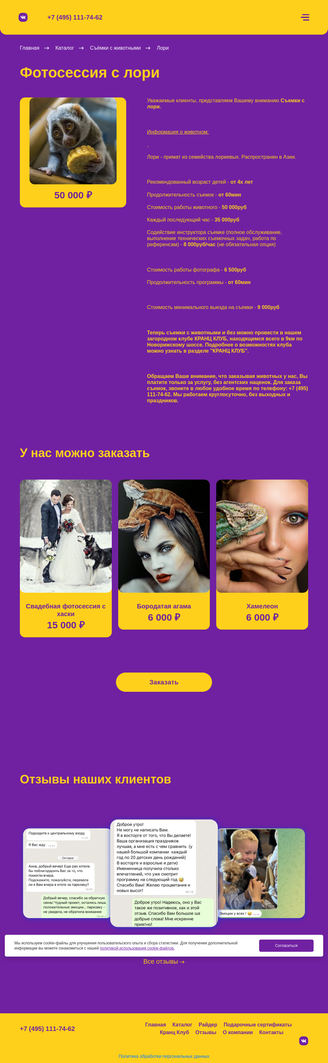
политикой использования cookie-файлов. (137, 948)
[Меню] (304, 17)
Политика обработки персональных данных (164, 1056)
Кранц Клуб (174, 1032)
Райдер (208, 1024)
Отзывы (205, 1032)
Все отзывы (164, 961)
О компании (238, 1032)
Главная (155, 1024)
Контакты (271, 1032)
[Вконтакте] (23, 17)
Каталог (182, 1024)
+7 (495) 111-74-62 (74, 17)
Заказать (163, 682)
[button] (20, 146)
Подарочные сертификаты (258, 1024)
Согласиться (286, 945)
